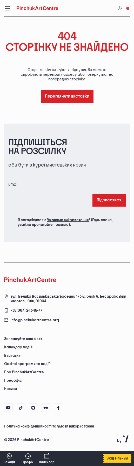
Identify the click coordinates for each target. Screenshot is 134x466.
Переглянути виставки (67, 96)
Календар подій (18, 347)
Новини (10, 389)
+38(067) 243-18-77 (26, 310)
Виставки (12, 355)
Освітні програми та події (26, 364)
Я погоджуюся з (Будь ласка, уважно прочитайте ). (65, 222)
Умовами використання (68, 220)
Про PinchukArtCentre (24, 372)
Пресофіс (13, 380)
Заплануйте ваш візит (23, 339)
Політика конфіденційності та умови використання (49, 426)
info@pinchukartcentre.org (34, 320)
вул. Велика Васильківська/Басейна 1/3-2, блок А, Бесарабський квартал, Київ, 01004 (68, 298)
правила (61, 224)
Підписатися (109, 200)
